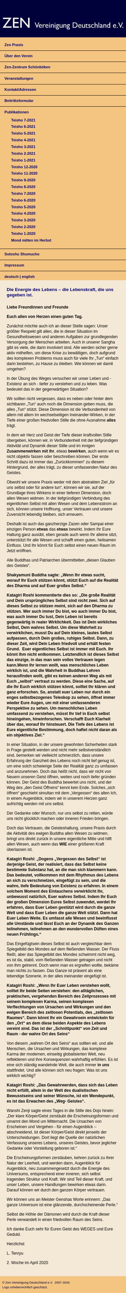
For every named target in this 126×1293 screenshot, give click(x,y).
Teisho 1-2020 (23, 233)
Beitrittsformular (18, 101)
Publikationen (16, 112)
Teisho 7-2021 (23, 120)
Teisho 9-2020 (23, 180)
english (28, 277)
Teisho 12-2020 (24, 167)
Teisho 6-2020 (23, 200)
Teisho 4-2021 (23, 140)
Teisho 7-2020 (23, 193)
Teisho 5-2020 (23, 207)
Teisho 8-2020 (23, 187)
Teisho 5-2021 (23, 133)
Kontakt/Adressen (20, 89)
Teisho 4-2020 (23, 213)
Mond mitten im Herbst (31, 240)
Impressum (14, 265)
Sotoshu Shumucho (21, 254)
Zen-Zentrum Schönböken (27, 67)
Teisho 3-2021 (23, 147)
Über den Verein (18, 56)
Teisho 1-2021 (23, 160)
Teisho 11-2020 (24, 173)
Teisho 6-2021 (23, 126)
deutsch (11, 277)
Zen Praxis (13, 45)
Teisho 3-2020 (23, 220)
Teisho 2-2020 (23, 227)
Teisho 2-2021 (23, 153)
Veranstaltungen (18, 78)
